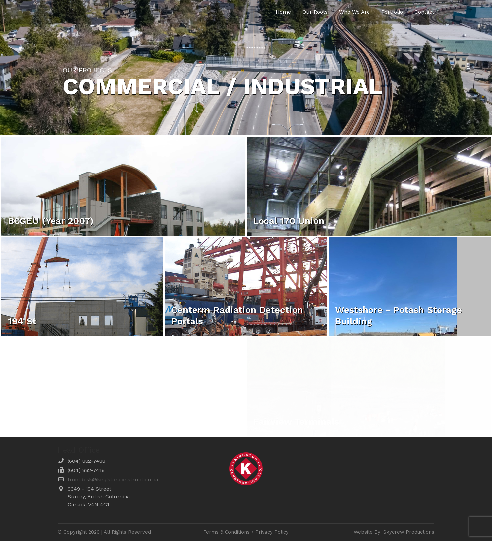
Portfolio (392, 12)
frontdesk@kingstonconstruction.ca (113, 479)
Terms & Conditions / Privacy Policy (246, 532)
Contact (424, 12)
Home (283, 12)
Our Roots (315, 12)
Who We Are (354, 12)
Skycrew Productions (408, 532)
